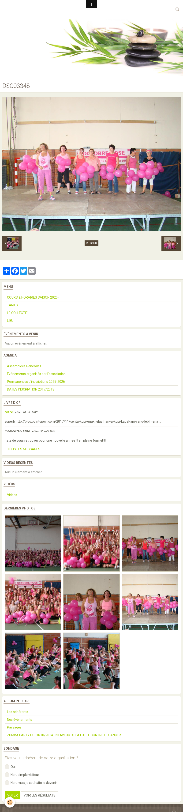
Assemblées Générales (24, 366)
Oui (10, 766)
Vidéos (12, 495)
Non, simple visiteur (22, 774)
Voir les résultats (40, 795)
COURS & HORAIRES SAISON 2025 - (33, 297)
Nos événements (19, 719)
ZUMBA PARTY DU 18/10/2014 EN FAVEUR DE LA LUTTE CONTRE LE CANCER (64, 735)
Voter (12, 795)
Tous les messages (23, 449)
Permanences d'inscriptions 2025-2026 (36, 381)
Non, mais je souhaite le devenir (31, 782)
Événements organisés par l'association (36, 374)
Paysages (14, 727)
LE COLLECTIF (17, 313)
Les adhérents (17, 712)
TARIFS (12, 305)
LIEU (10, 321)
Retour (91, 243)
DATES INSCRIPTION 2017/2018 (30, 389)
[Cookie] (10, 802)
